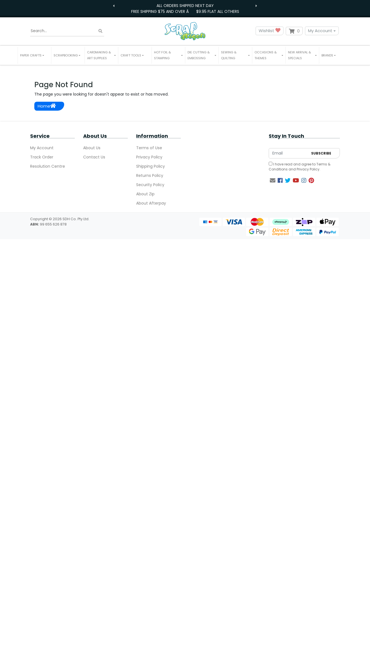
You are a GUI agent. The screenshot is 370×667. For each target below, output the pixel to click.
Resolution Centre (47, 166)
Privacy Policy (149, 157)
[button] (34, 55)
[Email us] (272, 180)
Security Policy (150, 184)
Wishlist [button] (269, 31)
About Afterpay (151, 203)
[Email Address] (288, 153)
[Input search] (67, 31)
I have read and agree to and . (299, 167)
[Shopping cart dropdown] (294, 31)
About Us (91, 148)
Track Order (41, 157)
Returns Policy (149, 175)
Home (47, 106)
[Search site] (100, 31)
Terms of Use (149, 148)
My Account (320, 31)
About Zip (145, 194)
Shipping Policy (150, 166)
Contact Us (94, 157)
